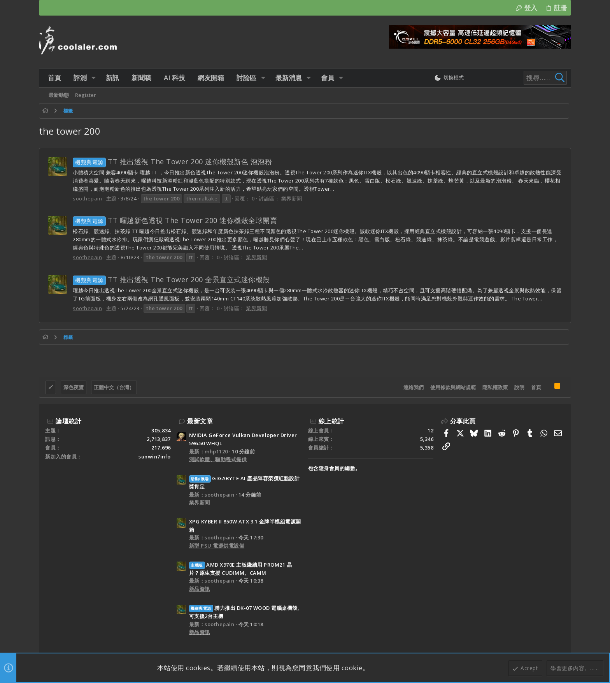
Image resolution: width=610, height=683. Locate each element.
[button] (91, 77)
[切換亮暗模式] (447, 78)
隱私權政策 (495, 387)
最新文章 (200, 421)
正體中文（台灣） (114, 387)
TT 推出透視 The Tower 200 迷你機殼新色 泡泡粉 (172, 161)
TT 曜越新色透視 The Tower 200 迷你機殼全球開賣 (175, 220)
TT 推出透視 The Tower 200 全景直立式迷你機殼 (171, 279)
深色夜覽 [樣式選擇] (73, 387)
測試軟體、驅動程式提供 (218, 459)
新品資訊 (199, 588)
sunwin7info (154, 456)
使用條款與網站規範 (453, 387)
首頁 (536, 387)
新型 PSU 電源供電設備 (217, 545)
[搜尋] (516, 77)
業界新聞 (291, 198)
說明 (519, 387)
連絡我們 (413, 387)
